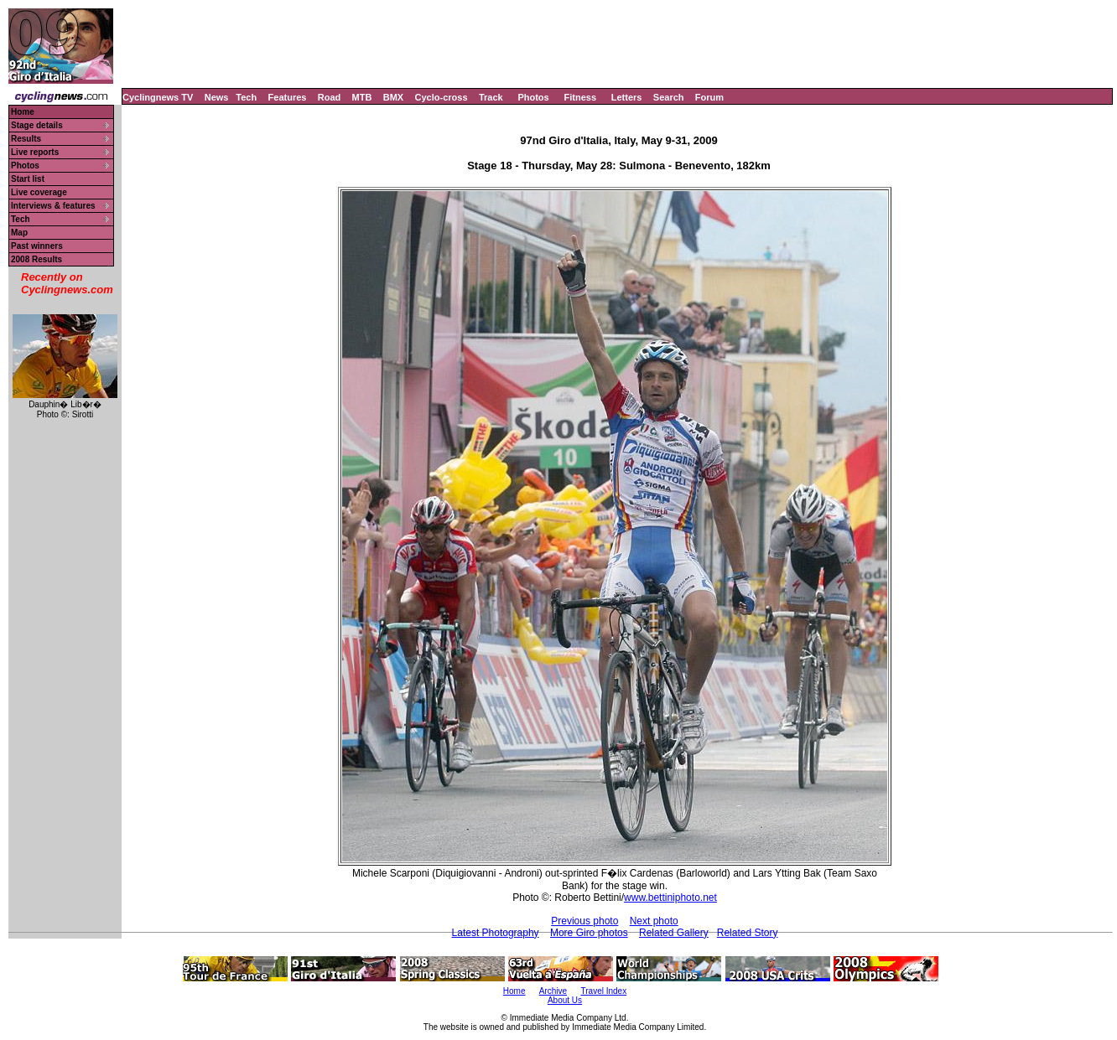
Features (287, 97)
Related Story (747, 933)
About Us (565, 1000)
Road (329, 97)
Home (22, 111)
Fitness (580, 97)
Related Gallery (674, 933)
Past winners (37, 246)
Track (491, 97)
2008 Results (36, 259)
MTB (362, 97)
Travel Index (604, 991)
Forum (709, 97)
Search (668, 97)
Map (19, 232)
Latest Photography (495, 933)
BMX (393, 97)
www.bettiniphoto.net (670, 897)
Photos (532, 97)
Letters (626, 97)
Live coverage (39, 192)
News (217, 97)
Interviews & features (53, 205)
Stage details (37, 125)
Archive (553, 991)
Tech (246, 97)
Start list (27, 179)
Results (26, 138)
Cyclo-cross (441, 97)
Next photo (654, 921)
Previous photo (584, 921)
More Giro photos (589, 933)
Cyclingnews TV (157, 97)
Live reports (35, 152)
